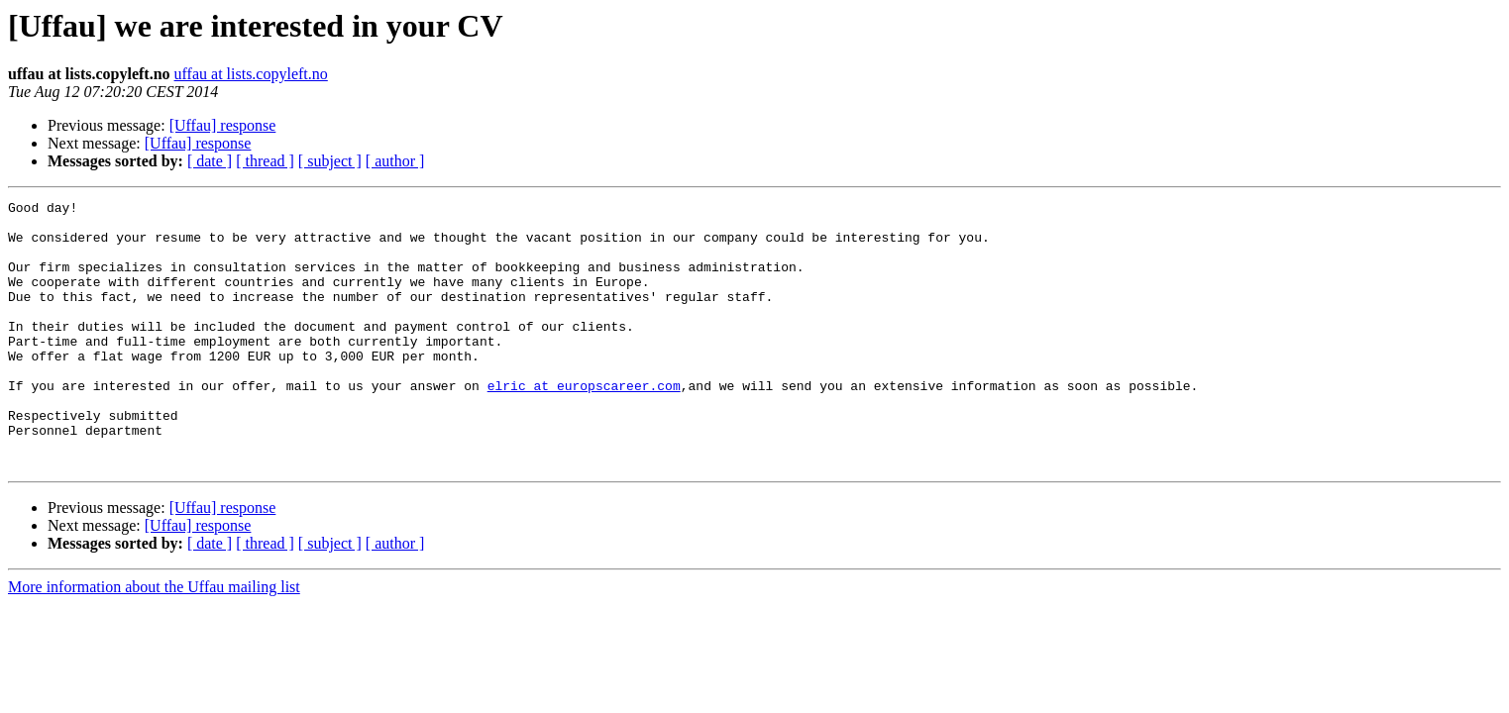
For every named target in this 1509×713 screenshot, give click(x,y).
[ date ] (209, 161)
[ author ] (395, 161)
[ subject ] (330, 161)
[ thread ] (265, 161)
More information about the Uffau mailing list (154, 640)
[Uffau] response (222, 125)
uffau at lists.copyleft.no (251, 73)
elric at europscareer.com (584, 424)
